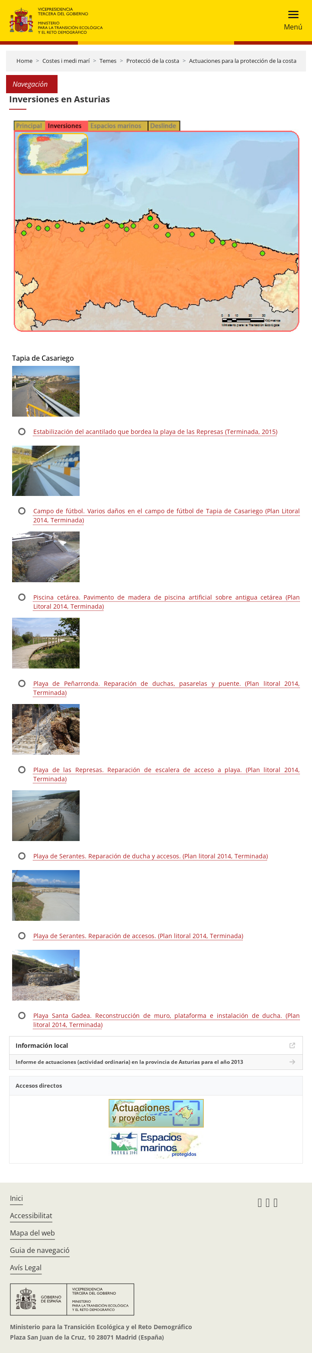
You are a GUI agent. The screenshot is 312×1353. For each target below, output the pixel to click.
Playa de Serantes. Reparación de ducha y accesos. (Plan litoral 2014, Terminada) (150, 856)
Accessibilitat (31, 1215)
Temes (108, 61)
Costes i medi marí (66, 61)
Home (24, 61)
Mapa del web (32, 1233)
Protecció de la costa (152, 61)
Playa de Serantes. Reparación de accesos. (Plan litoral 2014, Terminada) (138, 936)
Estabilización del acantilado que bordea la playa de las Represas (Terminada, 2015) (155, 431)
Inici (16, 1198)
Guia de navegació (40, 1250)
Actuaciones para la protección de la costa (242, 61)
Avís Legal (26, 1267)
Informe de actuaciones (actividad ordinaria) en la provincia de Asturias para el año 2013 (129, 1062)
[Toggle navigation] (290, 20)
